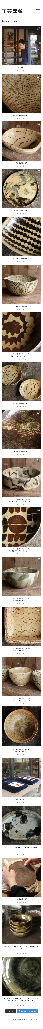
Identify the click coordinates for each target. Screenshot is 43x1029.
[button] (38, 10)
